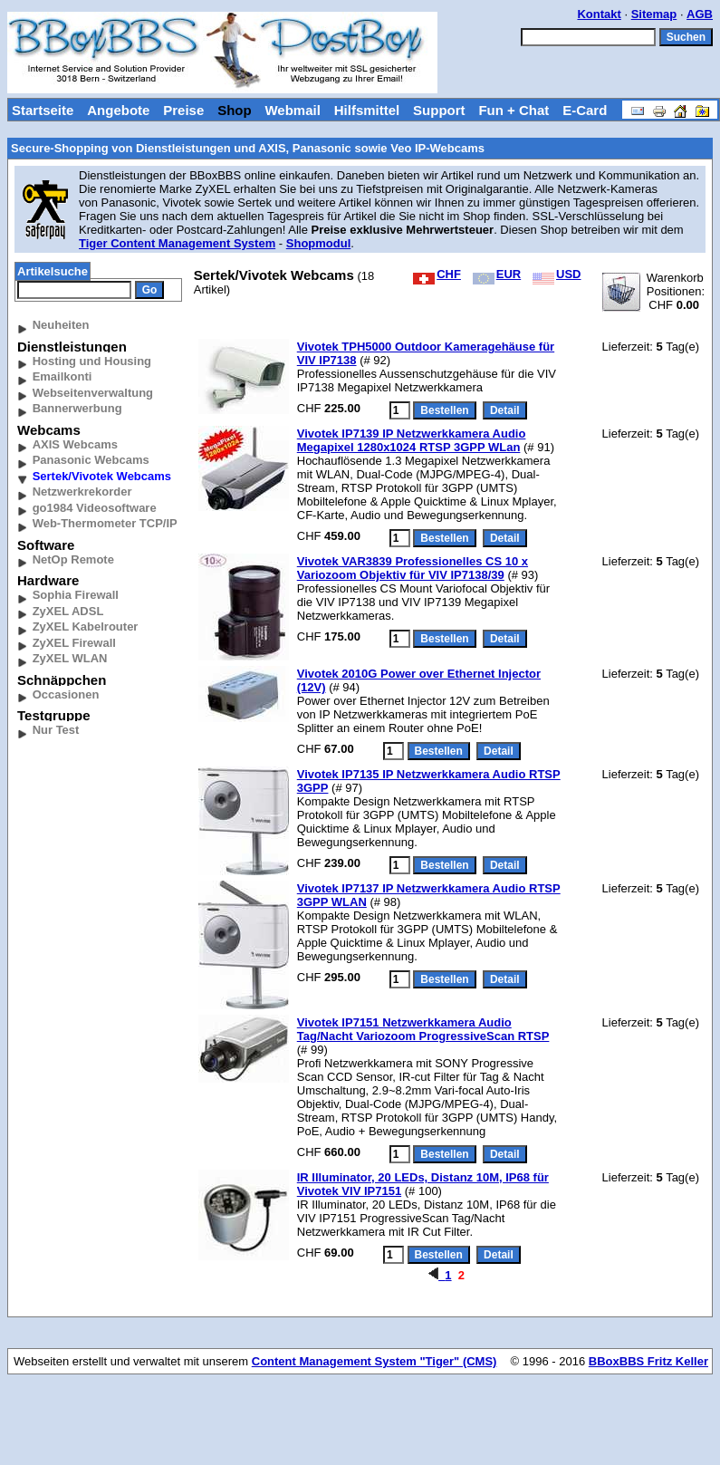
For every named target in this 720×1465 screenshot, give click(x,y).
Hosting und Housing (92, 361)
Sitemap (654, 14)
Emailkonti (62, 376)
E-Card (584, 110)
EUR (497, 274)
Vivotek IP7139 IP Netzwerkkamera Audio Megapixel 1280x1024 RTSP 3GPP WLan (411, 440)
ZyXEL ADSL (68, 611)
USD (557, 274)
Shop (234, 110)
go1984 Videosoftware (95, 508)
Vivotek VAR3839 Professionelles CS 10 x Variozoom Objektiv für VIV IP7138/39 (412, 568)
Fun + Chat (513, 110)
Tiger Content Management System (177, 243)
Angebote (118, 110)
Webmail (292, 110)
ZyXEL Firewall (74, 643)
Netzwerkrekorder (82, 491)
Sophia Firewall (76, 595)
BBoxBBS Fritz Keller (648, 1361)
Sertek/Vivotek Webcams (102, 476)
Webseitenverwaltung (93, 393)
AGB (699, 14)
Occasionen (66, 694)
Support (439, 110)
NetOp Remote (73, 559)
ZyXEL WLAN (70, 658)
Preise (183, 110)
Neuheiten (61, 325)
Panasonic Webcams (91, 460)
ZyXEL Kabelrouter (86, 626)
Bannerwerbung (77, 408)
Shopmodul (318, 243)
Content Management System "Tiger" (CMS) (374, 1361)
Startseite (42, 110)
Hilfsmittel (367, 110)
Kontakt (598, 14)
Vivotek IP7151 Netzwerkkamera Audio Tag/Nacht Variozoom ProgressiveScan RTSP (423, 1029)
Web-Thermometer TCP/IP (105, 523)
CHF (437, 274)
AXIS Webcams (75, 444)
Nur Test (56, 730)
